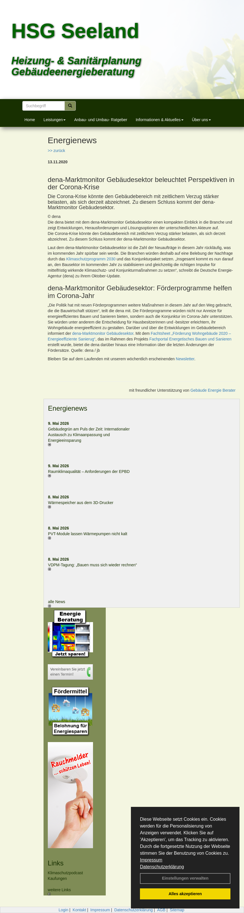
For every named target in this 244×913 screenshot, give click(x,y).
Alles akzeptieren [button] (185, 893)
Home (30, 119)
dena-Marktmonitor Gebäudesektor (102, 333)
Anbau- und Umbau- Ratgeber (100, 119)
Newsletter (185, 359)
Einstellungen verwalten (185, 878)
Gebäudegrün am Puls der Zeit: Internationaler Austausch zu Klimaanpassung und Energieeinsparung (89, 435)
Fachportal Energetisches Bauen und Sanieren (190, 339)
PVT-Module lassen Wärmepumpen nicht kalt (87, 533)
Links (56, 863)
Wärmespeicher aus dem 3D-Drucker (80, 502)
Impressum (151, 860)
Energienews (67, 408)
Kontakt (79, 910)
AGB (161, 910)
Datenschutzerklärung (162, 866)
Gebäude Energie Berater (213, 390)
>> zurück (56, 150)
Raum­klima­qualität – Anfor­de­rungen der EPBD (89, 471)
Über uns (201, 119)
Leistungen (55, 119)
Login (63, 910)
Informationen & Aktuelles (159, 119)
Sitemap (177, 910)
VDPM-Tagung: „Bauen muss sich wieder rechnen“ (92, 565)
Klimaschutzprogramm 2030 (90, 259)
